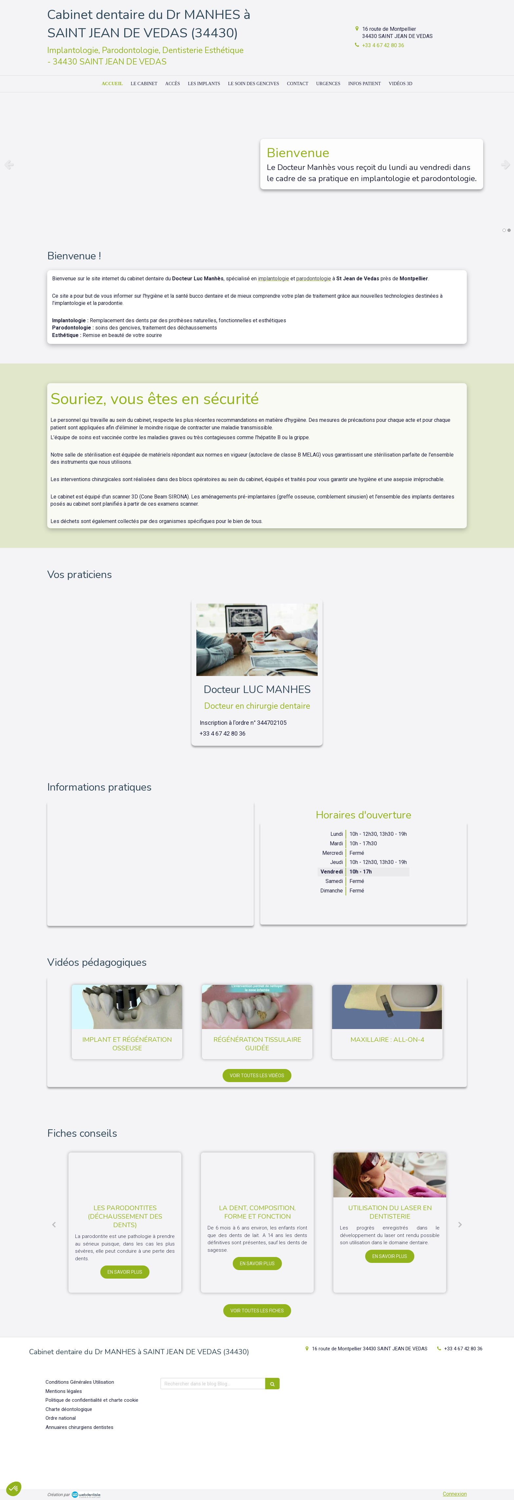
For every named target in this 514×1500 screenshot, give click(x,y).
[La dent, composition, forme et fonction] (257, 1175)
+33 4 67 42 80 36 (383, 45)
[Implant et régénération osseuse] (127, 1007)
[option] (257, 164)
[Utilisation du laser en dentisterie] (389, 1175)
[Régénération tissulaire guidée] (257, 1007)
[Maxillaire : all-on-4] (387, 1007)
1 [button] (504, 230)
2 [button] (509, 230)
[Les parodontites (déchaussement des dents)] (125, 1175)
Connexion (455, 1494)
